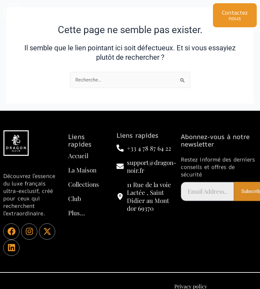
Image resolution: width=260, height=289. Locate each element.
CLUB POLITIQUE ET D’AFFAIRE (121, 10)
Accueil (62, 10)
